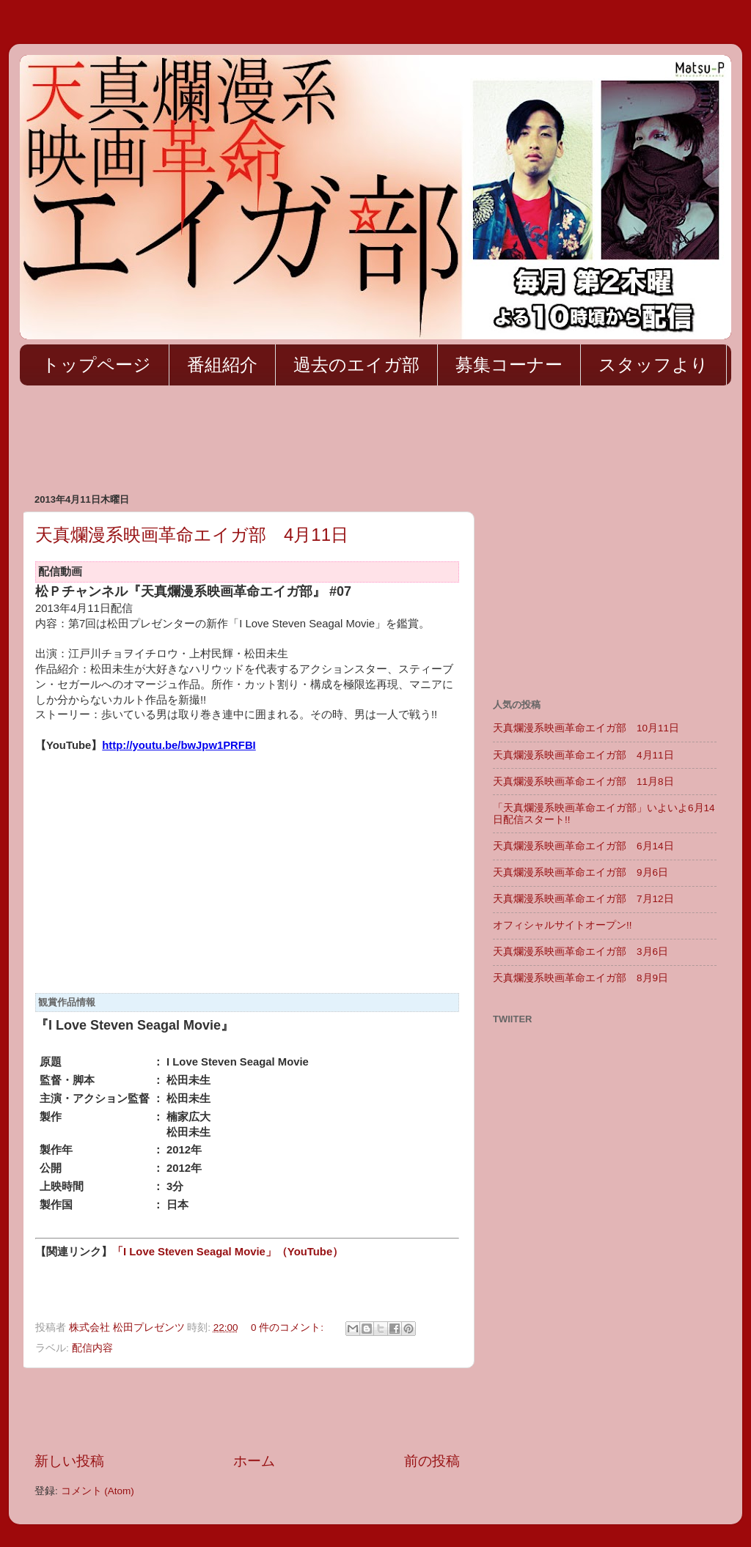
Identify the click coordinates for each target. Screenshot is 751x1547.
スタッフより (653, 364)
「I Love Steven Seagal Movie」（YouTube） (227, 1252)
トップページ (96, 364)
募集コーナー (509, 364)
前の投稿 (432, 1461)
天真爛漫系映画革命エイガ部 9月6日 (580, 872)
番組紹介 (222, 364)
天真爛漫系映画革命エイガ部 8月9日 (580, 977)
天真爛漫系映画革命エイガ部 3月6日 (580, 951)
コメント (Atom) (97, 1490)
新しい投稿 (69, 1461)
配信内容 (92, 1348)
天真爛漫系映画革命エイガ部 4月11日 (191, 534)
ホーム (254, 1461)
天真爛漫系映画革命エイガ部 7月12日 (583, 898)
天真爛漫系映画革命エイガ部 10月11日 (586, 728)
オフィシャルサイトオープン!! (562, 925)
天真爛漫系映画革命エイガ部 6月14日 (583, 846)
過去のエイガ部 (356, 364)
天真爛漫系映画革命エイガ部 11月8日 (583, 781)
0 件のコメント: (288, 1327)
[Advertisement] (287, 440)
